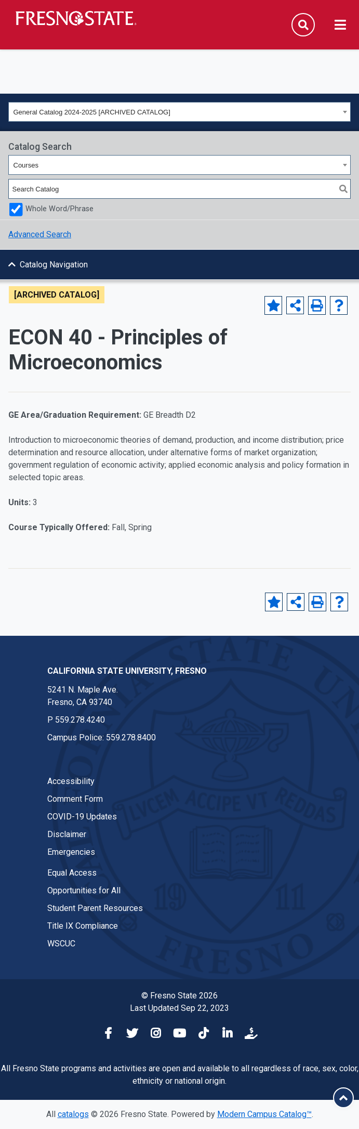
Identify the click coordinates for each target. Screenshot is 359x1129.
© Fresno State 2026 (179, 995)
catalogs (73, 1114)
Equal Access (72, 873)
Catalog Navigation (54, 265)
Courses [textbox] (26, 165)
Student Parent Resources (95, 908)
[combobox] (179, 112)
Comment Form (75, 799)
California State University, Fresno (127, 671)
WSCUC (61, 943)
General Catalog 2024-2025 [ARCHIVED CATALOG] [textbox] (92, 112)
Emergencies (71, 852)
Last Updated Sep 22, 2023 (179, 1008)
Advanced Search (39, 234)
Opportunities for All (84, 890)
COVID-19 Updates (82, 817)
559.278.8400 (131, 737)
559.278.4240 (80, 720)
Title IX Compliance (82, 926)
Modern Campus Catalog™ (264, 1114)
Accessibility (71, 781)
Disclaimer (66, 834)
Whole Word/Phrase (59, 208)
